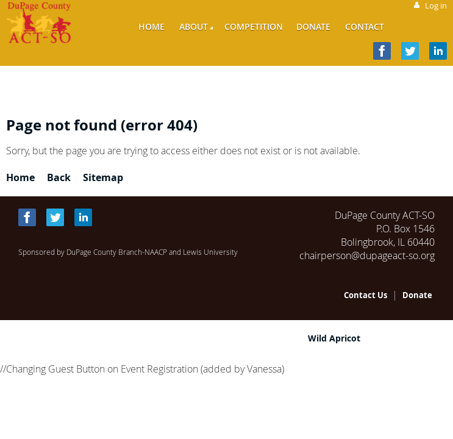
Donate (417, 295)
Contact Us (365, 295)
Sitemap (103, 177)
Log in (436, 5)
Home (20, 177)
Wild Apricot (334, 338)
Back (59, 177)
